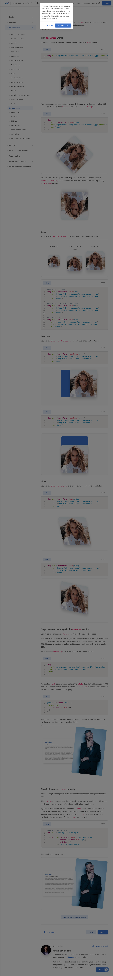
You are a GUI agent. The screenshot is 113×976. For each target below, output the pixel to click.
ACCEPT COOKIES (63, 25)
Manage (50, 25)
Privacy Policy (46, 13)
